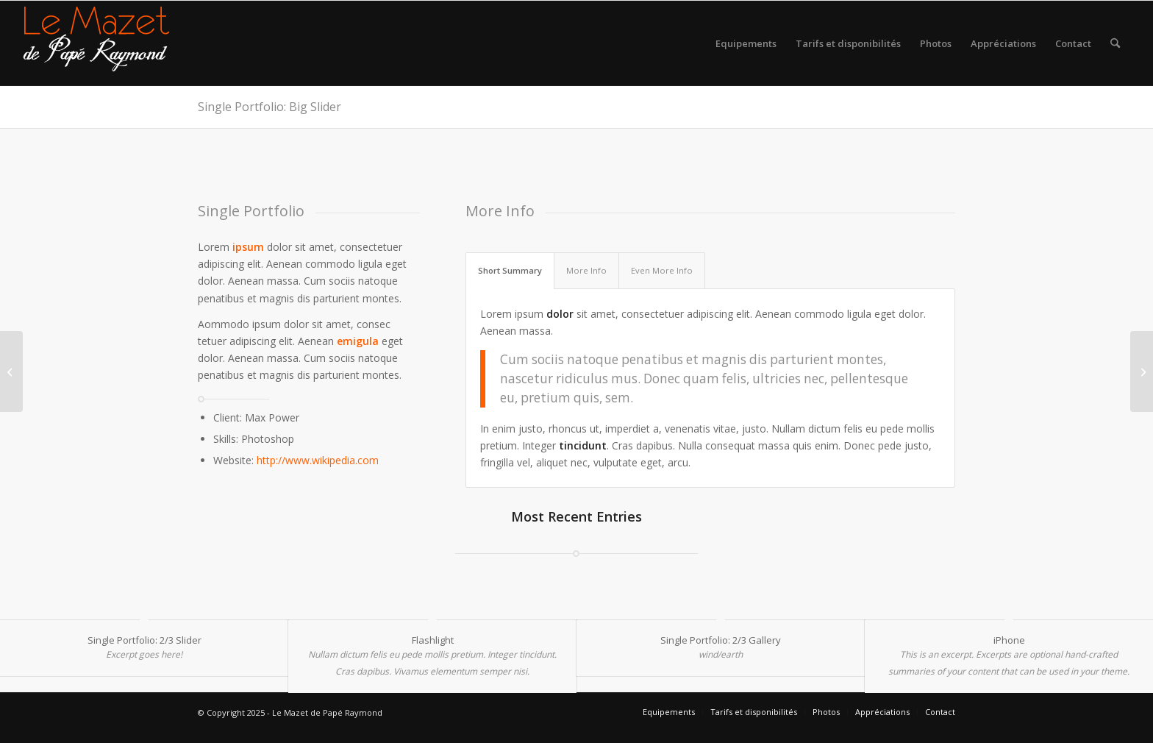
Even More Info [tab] (662, 270)
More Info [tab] (586, 270)
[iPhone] (1141, 371)
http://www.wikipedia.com (318, 460)
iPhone (1009, 640)
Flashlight (433, 640)
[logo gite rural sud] (96, 43)
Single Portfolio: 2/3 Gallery (720, 640)
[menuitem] (746, 43)
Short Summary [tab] (510, 270)
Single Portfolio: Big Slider (269, 107)
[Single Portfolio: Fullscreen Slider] (11, 371)
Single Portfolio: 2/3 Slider (144, 640)
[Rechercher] (1115, 43)
